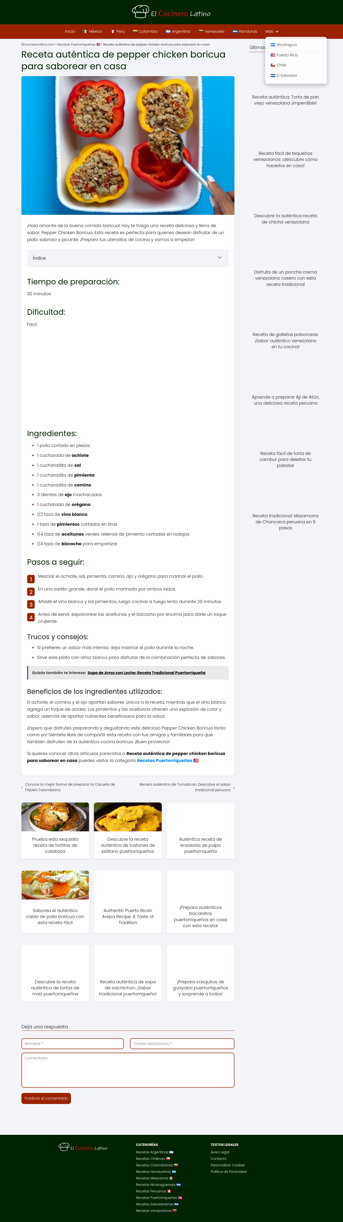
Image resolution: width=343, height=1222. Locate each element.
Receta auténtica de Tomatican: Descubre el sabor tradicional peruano (185, 787)
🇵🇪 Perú (117, 31)
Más (269, 31)
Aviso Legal (220, 1152)
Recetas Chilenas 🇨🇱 (153, 1158)
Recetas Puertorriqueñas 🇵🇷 (159, 1197)
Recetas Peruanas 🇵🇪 (153, 1191)
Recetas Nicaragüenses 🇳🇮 (158, 1184)
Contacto (219, 1158)
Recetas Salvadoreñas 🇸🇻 (157, 1204)
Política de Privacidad (229, 1171)
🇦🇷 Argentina (178, 31)
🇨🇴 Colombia (145, 31)
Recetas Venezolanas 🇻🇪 (156, 1210)
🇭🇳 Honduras (245, 31)
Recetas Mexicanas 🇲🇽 (154, 1178)
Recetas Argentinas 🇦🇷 (154, 1152)
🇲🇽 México (92, 31)
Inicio (70, 31)
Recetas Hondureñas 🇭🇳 (156, 1171)
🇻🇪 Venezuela (212, 31)
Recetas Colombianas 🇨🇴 (157, 1165)
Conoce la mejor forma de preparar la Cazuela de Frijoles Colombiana (70, 787)
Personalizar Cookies (228, 1165)
